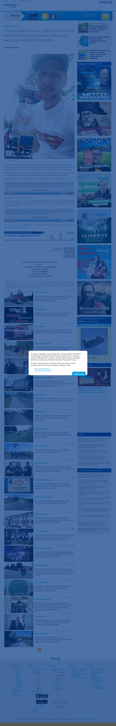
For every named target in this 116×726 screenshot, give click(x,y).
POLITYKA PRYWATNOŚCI (43, 371)
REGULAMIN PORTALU (42, 369)
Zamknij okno (79, 374)
